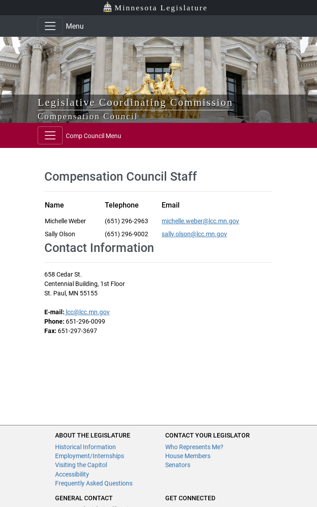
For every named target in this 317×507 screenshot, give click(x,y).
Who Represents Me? (194, 447)
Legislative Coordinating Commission (135, 102)
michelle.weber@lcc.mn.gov (200, 221)
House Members (187, 455)
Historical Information (85, 447)
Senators (177, 464)
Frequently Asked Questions (94, 483)
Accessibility (72, 474)
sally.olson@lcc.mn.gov (194, 234)
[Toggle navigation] (50, 26)
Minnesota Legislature (155, 7)
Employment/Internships (89, 455)
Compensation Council (88, 116)
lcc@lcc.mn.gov (87, 312)
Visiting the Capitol (81, 464)
